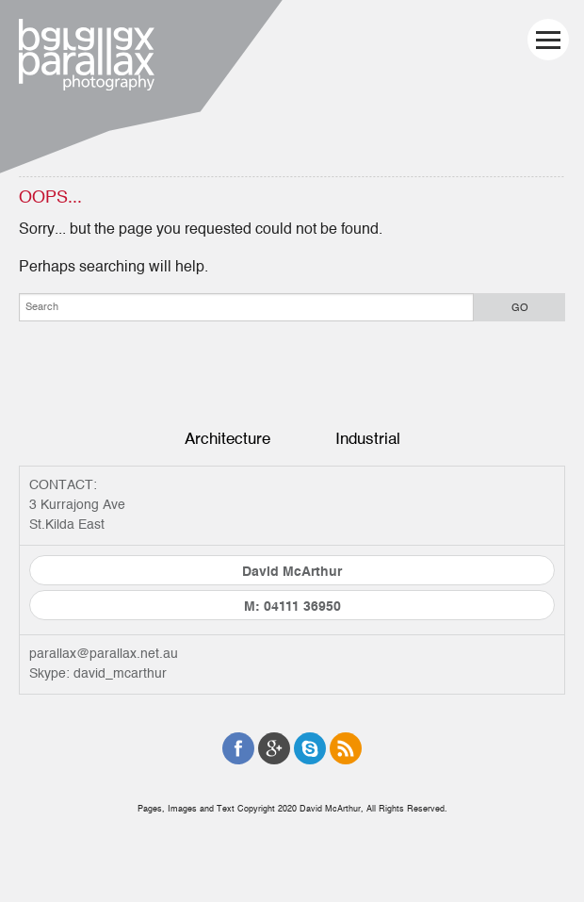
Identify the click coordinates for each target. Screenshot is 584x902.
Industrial (367, 439)
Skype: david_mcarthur (98, 674)
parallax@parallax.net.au (103, 654)
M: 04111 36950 (292, 607)
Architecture (227, 439)
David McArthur (292, 572)
